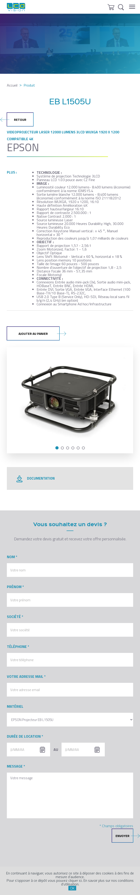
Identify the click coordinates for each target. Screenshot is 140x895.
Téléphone (17, 646)
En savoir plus (94, 880)
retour (16, 119)
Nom (11, 557)
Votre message (70, 795)
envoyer (124, 835)
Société (14, 616)
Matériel (15, 706)
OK (72, 888)
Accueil (12, 85)
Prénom (14, 586)
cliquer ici (75, 880)
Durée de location (24, 736)
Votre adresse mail (25, 676)
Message (15, 766)
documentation (35, 480)
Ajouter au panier (39, 333)
